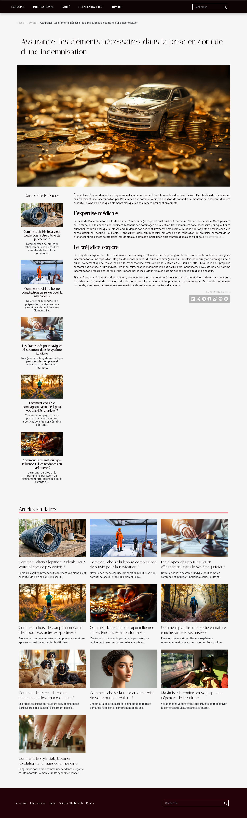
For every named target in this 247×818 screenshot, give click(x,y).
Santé (66, 7)
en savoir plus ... (214, 236)
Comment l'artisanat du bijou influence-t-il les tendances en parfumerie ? (42, 464)
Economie (18, 7)
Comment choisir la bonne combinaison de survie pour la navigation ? (42, 292)
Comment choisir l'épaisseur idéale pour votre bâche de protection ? (42, 235)
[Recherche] (210, 7)
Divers (117, 7)
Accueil (21, 22)
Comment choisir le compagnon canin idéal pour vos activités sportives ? (42, 407)
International (43, 7)
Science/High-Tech (91, 7)
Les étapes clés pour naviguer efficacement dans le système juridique (42, 349)
